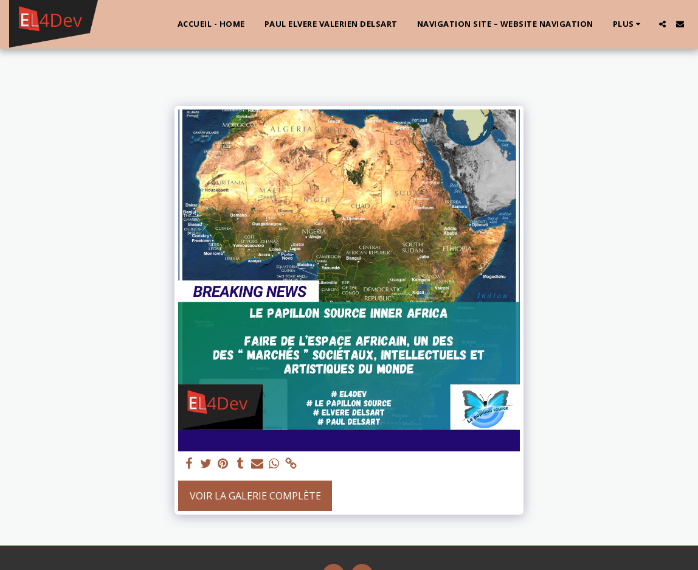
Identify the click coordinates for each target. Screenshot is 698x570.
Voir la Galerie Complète (255, 495)
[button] (662, 24)
